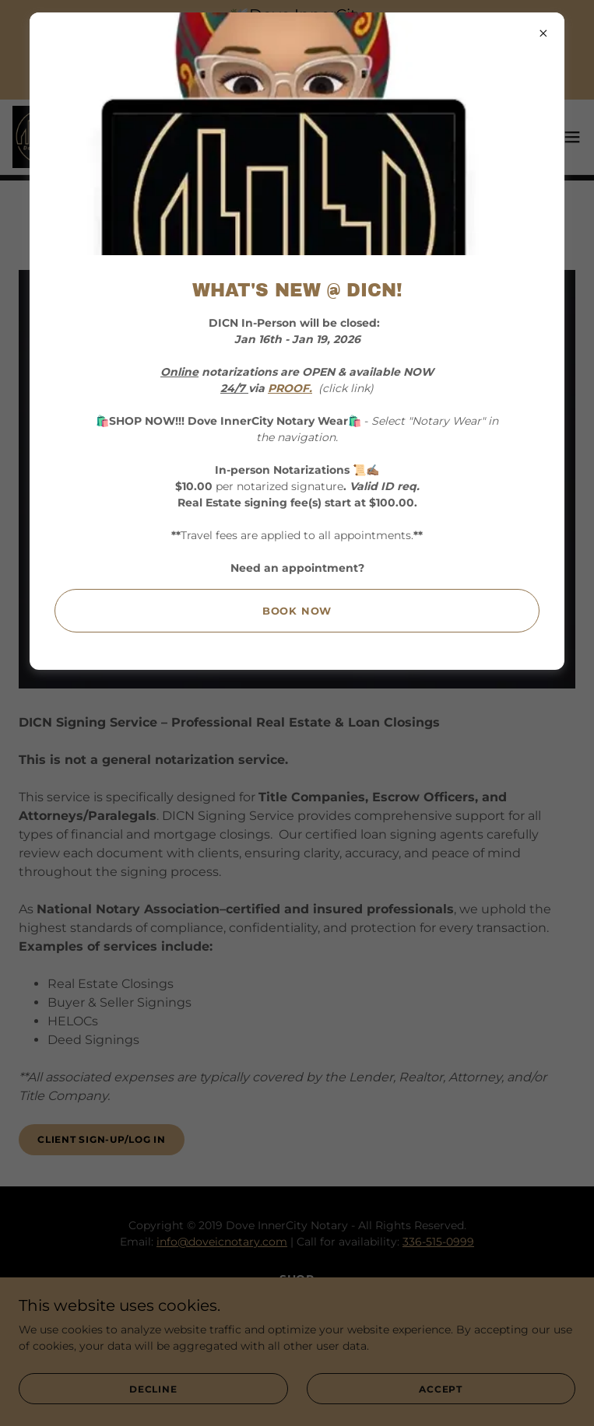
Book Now (297, 610)
